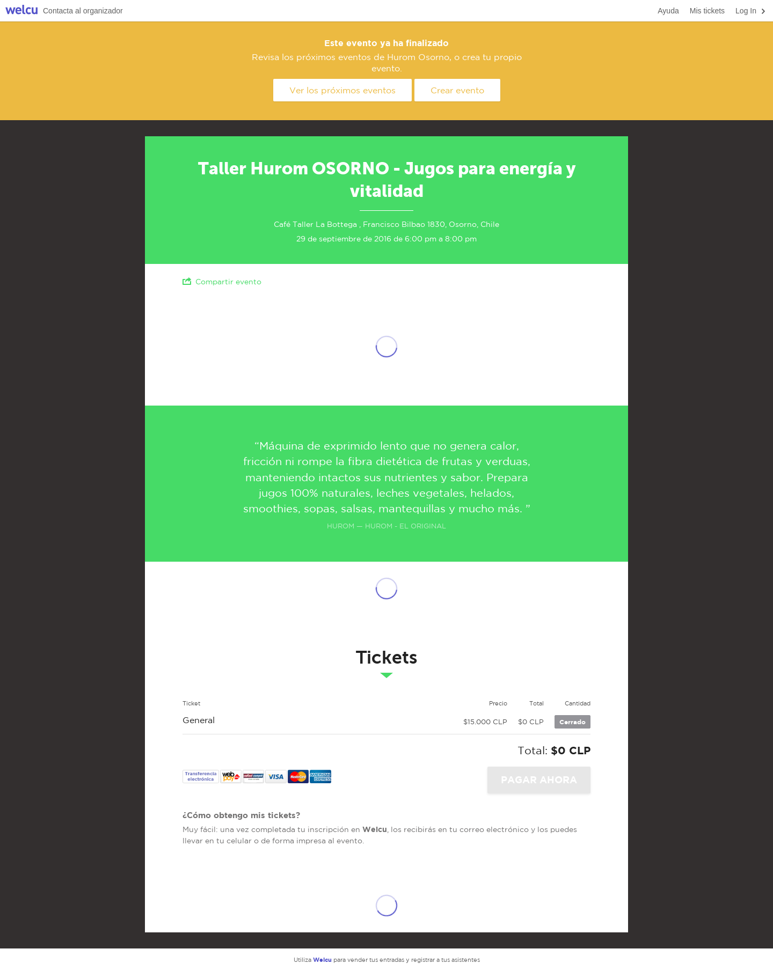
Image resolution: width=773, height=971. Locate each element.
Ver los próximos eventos (342, 90)
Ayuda (668, 10)
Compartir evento (222, 281)
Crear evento (457, 90)
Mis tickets (707, 10)
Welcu (21, 11)
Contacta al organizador (83, 10)
